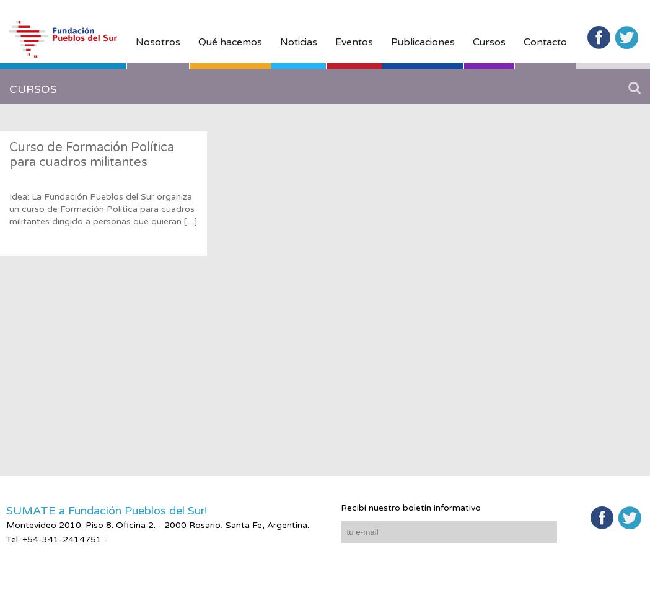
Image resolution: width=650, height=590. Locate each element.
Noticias (298, 42)
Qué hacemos (230, 42)
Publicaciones (423, 42)
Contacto (545, 42)
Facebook (598, 37)
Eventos (354, 42)
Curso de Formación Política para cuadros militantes (91, 155)
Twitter (626, 37)
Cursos (489, 42)
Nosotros (158, 42)
